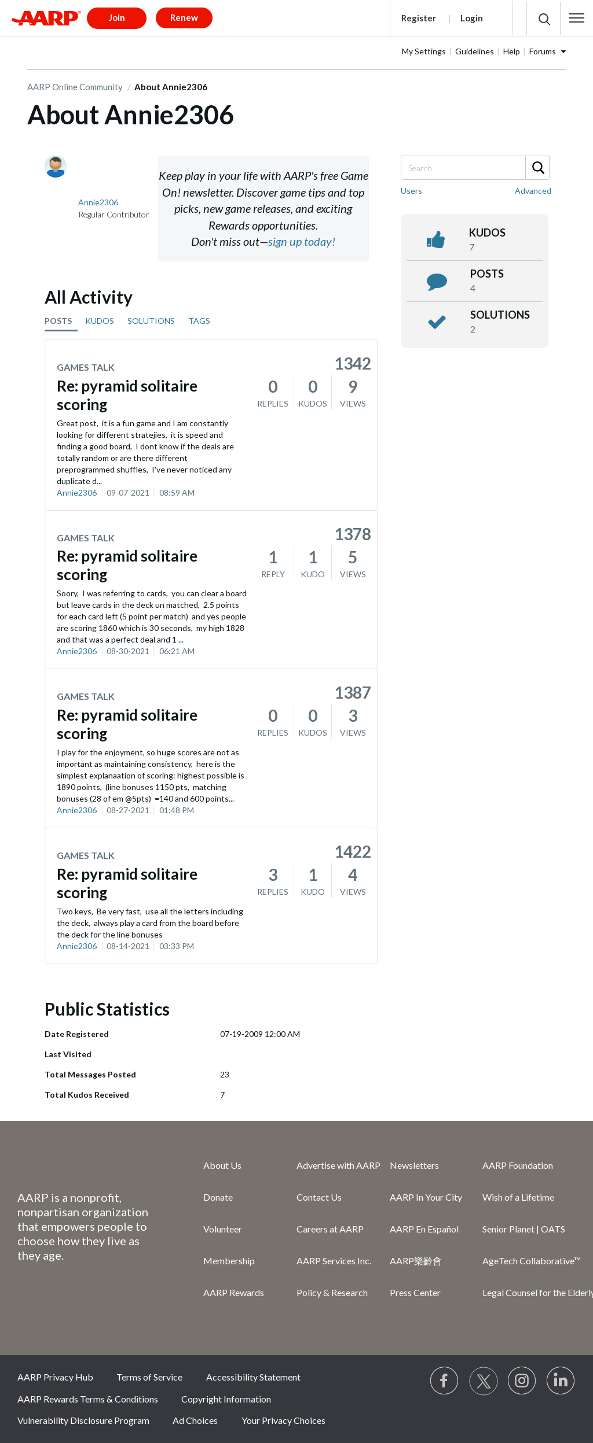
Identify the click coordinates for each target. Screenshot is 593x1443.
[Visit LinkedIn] (561, 1381)
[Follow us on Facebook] (444, 1381)
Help (511, 51)
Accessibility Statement (253, 1376)
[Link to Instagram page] (522, 1381)
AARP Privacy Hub (55, 1376)
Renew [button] (184, 17)
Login (471, 18)
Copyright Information (226, 1398)
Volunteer (222, 1228)
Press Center (415, 1292)
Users (411, 190)
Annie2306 (77, 492)
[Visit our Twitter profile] (483, 1381)
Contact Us (319, 1196)
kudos (487, 232)
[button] (577, 18)
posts (487, 273)
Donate (218, 1196)
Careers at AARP (330, 1228)
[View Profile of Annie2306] (98, 202)
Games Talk (86, 366)
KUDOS (99, 321)
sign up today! (301, 241)
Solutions (500, 314)
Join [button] (117, 17)
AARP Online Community (75, 87)
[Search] (474, 168)
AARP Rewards (233, 1292)
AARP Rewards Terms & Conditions (87, 1398)
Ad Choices (195, 1420)
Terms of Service (149, 1376)
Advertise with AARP (338, 1165)
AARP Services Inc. (333, 1260)
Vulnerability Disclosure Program (83, 1420)
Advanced (533, 190)
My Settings (424, 51)
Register (418, 18)
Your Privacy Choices (283, 1420)
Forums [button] (542, 51)
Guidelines (474, 51)
